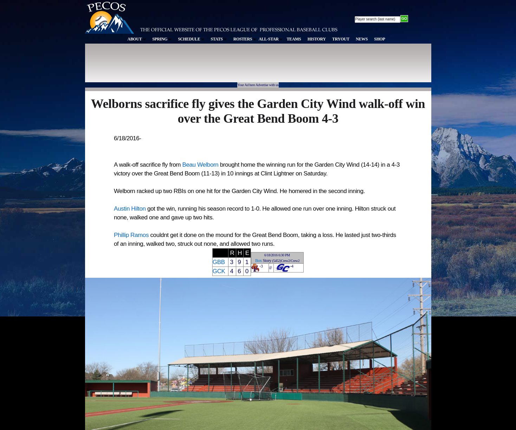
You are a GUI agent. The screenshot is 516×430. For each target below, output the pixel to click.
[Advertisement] (214, 66)
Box (258, 260)
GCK (219, 271)
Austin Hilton (130, 208)
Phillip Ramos (131, 235)
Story (267, 260)
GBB (219, 262)
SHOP (379, 39)
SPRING (162, 39)
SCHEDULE (191, 39)
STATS (219, 39)
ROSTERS (244, 39)
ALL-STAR (271, 39)
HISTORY (317, 39)
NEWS (362, 39)
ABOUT (137, 39)
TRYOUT (340, 39)
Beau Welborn (200, 164)
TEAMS (293, 39)
